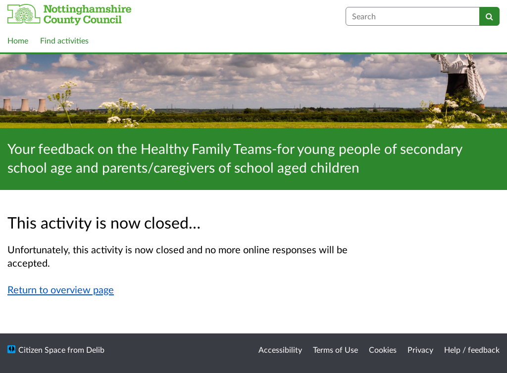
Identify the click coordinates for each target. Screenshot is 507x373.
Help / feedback (472, 349)
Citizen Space (41, 349)
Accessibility (280, 349)
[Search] (489, 16)
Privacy (420, 349)
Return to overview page (60, 289)
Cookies (383, 349)
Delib (95, 349)
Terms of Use (335, 349)
